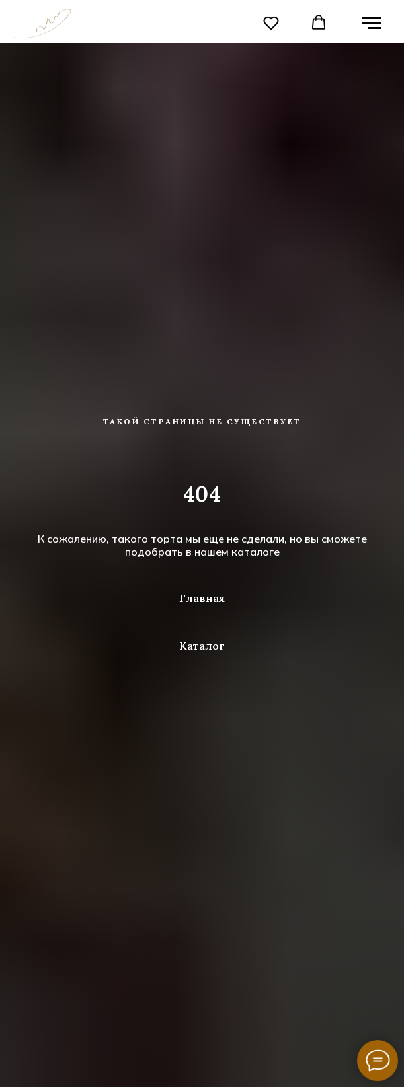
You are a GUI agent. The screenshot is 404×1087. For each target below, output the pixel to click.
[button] (271, 22)
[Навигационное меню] (371, 23)
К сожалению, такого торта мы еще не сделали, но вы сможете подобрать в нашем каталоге (202, 545)
